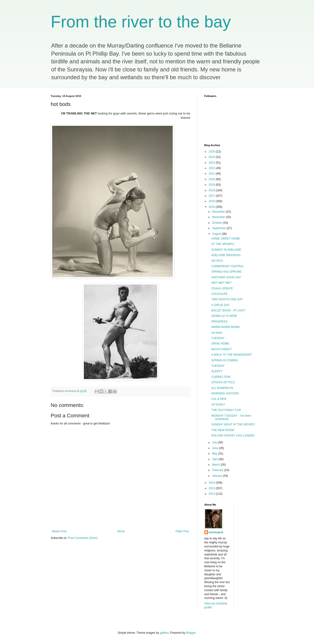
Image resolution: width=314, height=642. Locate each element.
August (217, 234)
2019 (212, 184)
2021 (212, 173)
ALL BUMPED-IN (222, 388)
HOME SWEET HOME (225, 238)
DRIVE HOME (220, 343)
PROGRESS (219, 321)
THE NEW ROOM (222, 430)
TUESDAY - (218, 338)
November (219, 217)
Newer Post (59, 531)
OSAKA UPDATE (222, 288)
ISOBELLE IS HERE (224, 316)
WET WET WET (221, 282)
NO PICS (217, 260)
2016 (212, 201)
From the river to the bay (141, 22)
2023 (212, 162)
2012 (212, 493)
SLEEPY (216, 371)
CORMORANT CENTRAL (227, 266)
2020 (212, 179)
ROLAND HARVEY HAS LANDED (232, 435)
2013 (212, 488)
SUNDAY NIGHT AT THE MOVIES (232, 424)
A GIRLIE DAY (220, 305)
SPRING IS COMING (224, 360)
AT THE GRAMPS (222, 244)
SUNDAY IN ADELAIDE (226, 249)
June (215, 448)
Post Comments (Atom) (83, 538)
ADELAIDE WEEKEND (225, 255)
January (217, 475)
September (219, 228)
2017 (212, 195)
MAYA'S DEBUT (221, 349)
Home (121, 531)
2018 (212, 190)
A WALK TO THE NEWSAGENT (231, 354)
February (218, 470)
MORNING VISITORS (225, 393)
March (216, 464)
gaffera (164, 632)
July (215, 442)
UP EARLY (218, 404)
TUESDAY (217, 365)
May (215, 453)
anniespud (216, 532)
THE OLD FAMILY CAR (226, 410)
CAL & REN (218, 399)
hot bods (216, 332)
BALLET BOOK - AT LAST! (228, 310)
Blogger (191, 632)
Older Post (182, 531)
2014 (212, 482)
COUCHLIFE (219, 294)
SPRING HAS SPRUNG (226, 271)
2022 (212, 168)
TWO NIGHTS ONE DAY (227, 299)
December (219, 211)
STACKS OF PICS (222, 382)
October (217, 222)
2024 (212, 157)
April (215, 459)
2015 (212, 207)
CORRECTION (220, 377)
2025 (212, 151)
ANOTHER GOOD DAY (226, 277)
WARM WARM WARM (225, 327)
